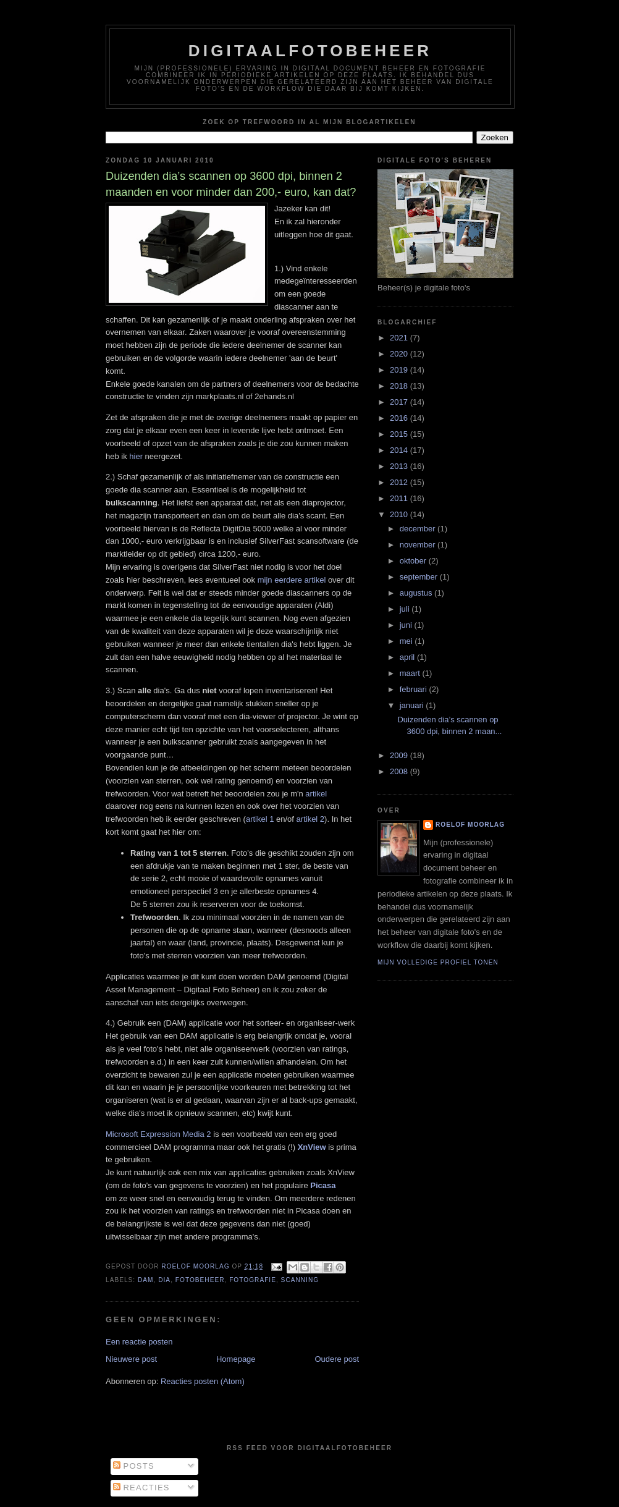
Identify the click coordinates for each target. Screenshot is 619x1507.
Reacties (141, 1487)
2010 (400, 514)
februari (414, 689)
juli (406, 609)
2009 (400, 755)
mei (407, 641)
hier (136, 456)
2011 (400, 498)
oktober (414, 560)
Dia (164, 1280)
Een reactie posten (139, 1341)
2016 (400, 418)
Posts (133, 1466)
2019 (400, 369)
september (420, 576)
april (408, 657)
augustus (417, 592)
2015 (400, 434)
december (418, 528)
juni (407, 625)
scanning (300, 1280)
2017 (400, 402)
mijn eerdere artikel (292, 580)
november (418, 544)
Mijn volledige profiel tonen (438, 962)
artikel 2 (311, 819)
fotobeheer (200, 1280)
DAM (146, 1280)
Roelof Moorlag (470, 824)
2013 (400, 466)
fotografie (252, 1280)
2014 (400, 450)
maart (411, 673)
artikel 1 (260, 819)
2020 (400, 353)
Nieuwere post (131, 1359)
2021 (400, 337)
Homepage (236, 1359)
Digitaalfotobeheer (310, 50)
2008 (400, 771)
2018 (400, 385)
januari (413, 705)
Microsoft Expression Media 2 (158, 1134)
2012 (400, 482)
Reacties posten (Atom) (203, 1381)
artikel (316, 793)
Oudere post (336, 1359)
